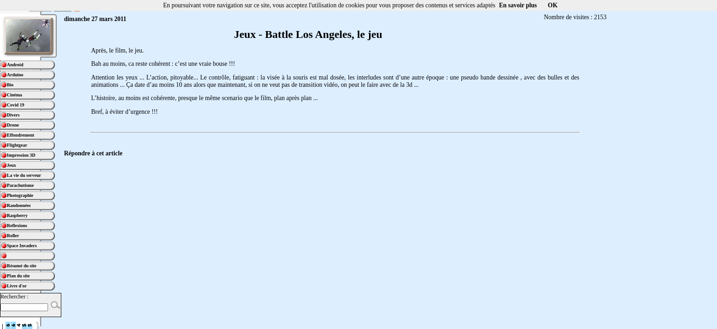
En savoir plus (518, 5)
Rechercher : (14, 296)
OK (552, 5)
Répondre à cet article (93, 153)
